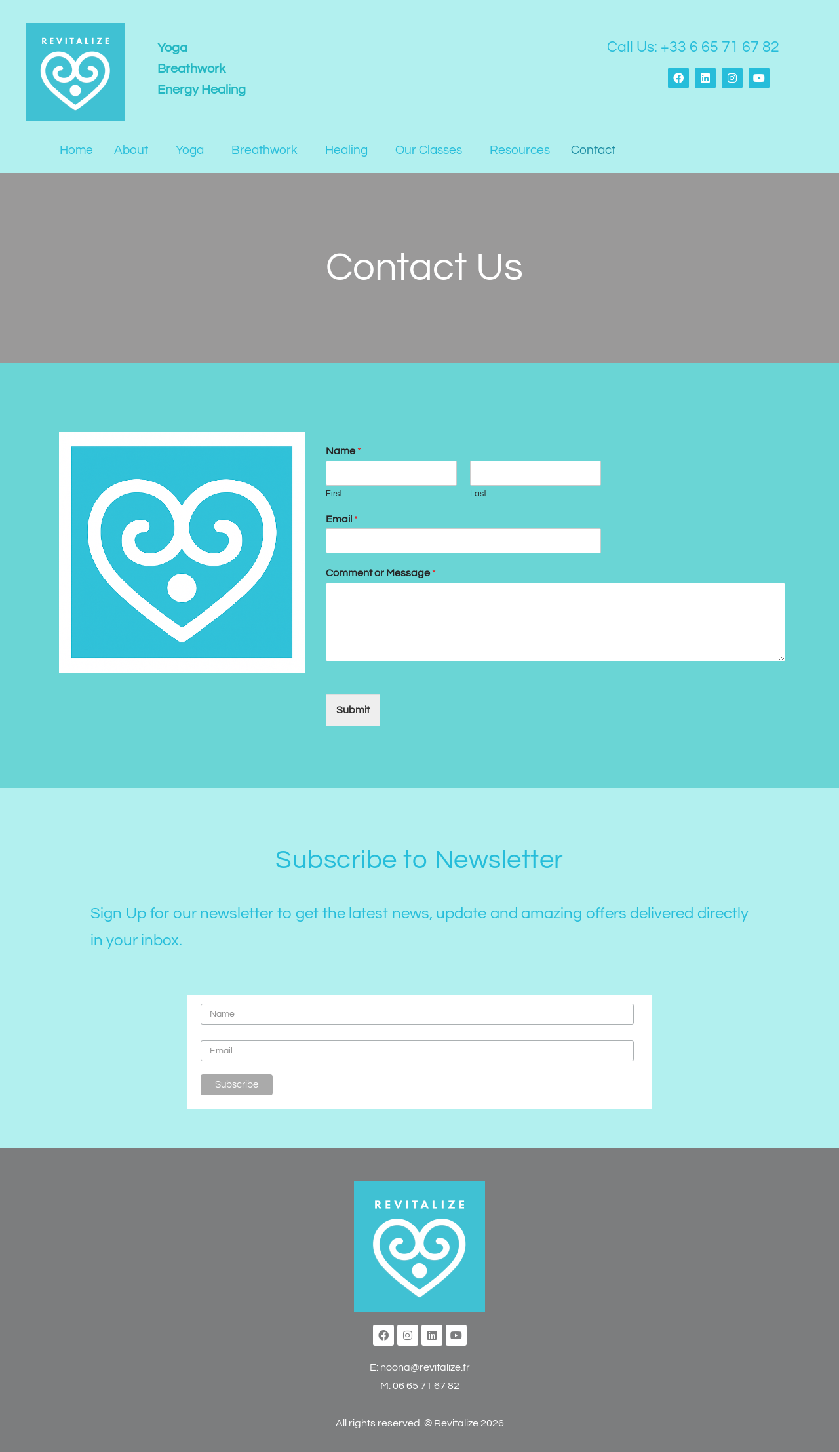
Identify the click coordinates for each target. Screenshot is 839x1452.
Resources (520, 150)
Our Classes (428, 150)
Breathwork (264, 150)
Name (343, 451)
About (131, 150)
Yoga (190, 150)
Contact (593, 150)
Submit (353, 710)
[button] (134, 150)
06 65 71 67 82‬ (426, 1386)
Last (478, 493)
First (334, 493)
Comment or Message (381, 573)
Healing (346, 150)
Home (76, 150)
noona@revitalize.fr (425, 1367)
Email (342, 519)
